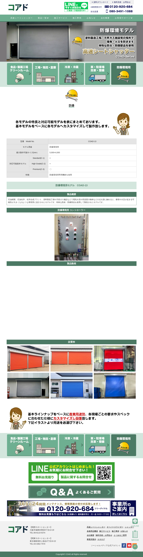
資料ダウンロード (100, 2)
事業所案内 (91, 539)
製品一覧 (43, 18)
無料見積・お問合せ (122, 2)
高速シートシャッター (21, 18)
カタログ (101, 539)
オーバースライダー (115, 527)
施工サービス (60, 18)
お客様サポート (124, 18)
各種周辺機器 (92, 531)
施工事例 (77, 18)
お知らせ (91, 18)
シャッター (129, 527)
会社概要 (105, 18)
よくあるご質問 (120, 535)
